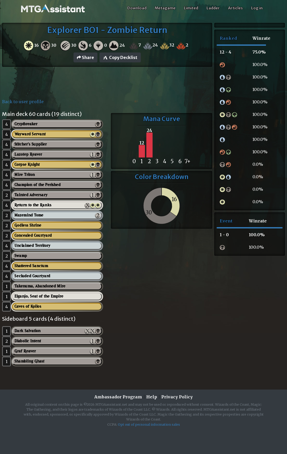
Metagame (165, 8)
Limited (191, 8)
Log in (257, 8)
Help (151, 396)
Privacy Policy (177, 396)
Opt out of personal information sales (149, 424)
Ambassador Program (118, 396)
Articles (235, 8)
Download (136, 8)
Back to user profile (23, 101)
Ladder (213, 8)
